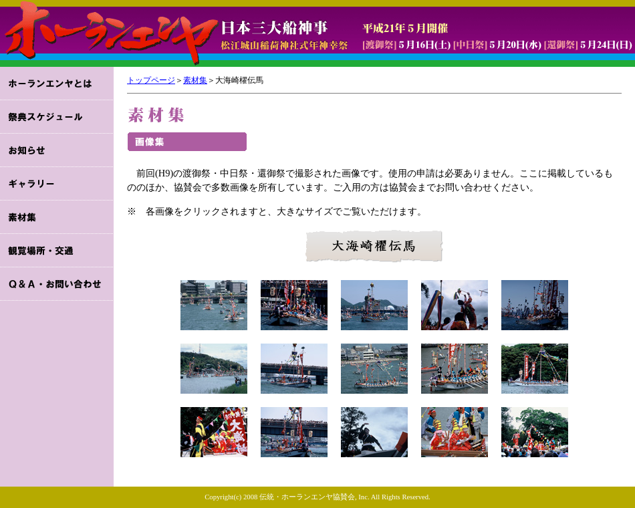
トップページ (151, 80)
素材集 (195, 80)
